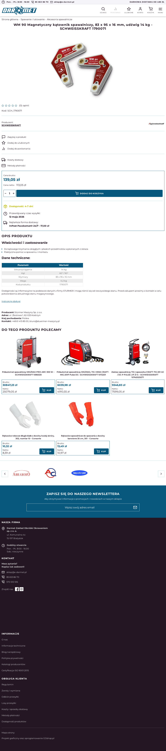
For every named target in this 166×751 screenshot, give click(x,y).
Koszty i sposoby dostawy (15, 709)
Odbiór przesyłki (10, 696)
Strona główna (10, 19)
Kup (49, 390)
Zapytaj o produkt (16, 137)
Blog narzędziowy (11, 652)
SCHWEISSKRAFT (11, 125)
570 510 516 (12, 582)
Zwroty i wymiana (11, 690)
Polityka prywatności (12, 658)
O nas (5, 639)
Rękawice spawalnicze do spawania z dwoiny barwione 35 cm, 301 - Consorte (83, 437)
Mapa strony (8, 732)
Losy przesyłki (9, 703)
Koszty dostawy (15, 159)
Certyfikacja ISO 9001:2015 (15, 670)
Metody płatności (16, 165)
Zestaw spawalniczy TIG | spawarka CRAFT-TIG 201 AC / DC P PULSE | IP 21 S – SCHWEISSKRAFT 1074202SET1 (137, 375)
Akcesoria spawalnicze (59, 19)
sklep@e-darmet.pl (64, 2)
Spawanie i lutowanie (33, 19)
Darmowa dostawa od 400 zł (147, 2)
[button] (5, 193)
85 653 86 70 (41, 2)
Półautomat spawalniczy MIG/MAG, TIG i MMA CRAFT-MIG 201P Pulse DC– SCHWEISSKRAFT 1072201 (83, 373)
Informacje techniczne (13, 645)
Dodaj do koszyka (92, 193)
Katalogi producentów (13, 664)
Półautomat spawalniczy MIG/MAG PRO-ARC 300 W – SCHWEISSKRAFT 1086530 (28, 373)
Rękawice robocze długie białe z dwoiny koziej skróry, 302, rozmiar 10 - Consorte (28, 437)
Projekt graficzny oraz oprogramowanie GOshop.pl (28, 738)
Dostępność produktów (14, 721)
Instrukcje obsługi (11, 301)
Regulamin (8, 684)
